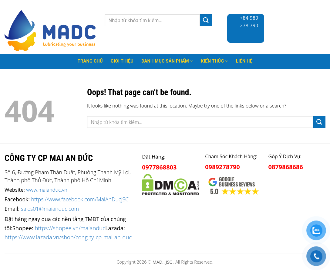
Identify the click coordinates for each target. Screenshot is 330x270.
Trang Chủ (90, 61)
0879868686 (285, 167)
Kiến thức (214, 61)
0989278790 (222, 167)
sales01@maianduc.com (50, 208)
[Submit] (206, 20)
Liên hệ (244, 61)
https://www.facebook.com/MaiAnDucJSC (80, 199)
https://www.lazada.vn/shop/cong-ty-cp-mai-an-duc (68, 237)
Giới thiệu (122, 61)
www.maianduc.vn (46, 189)
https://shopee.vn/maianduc (70, 228)
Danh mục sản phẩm (167, 61)
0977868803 (159, 167)
